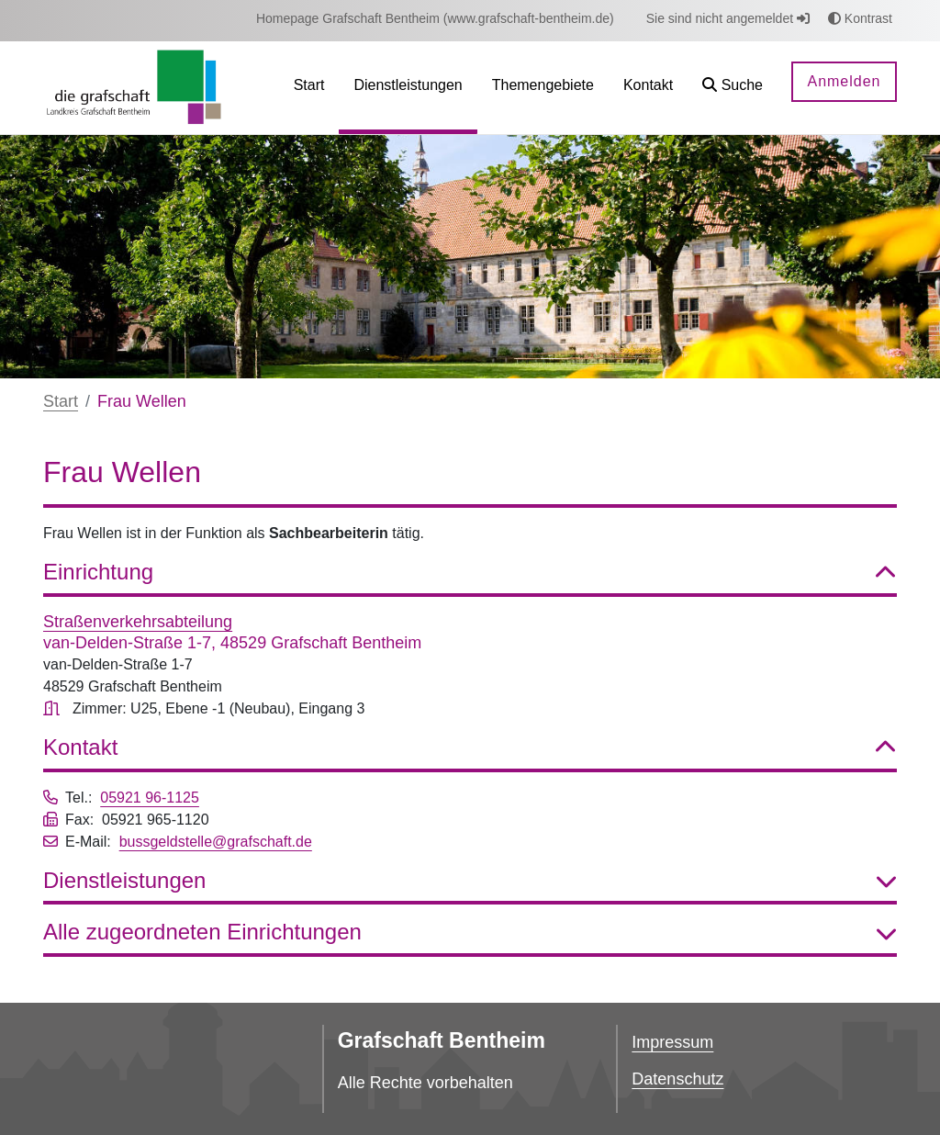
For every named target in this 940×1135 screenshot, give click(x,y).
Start (60, 401)
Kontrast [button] (860, 18)
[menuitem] (435, 19)
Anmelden (843, 81)
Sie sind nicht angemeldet (728, 18)
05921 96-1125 (149, 797)
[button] (733, 87)
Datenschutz (677, 1079)
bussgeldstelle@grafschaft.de (215, 841)
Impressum (672, 1042)
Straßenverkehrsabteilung (137, 621)
